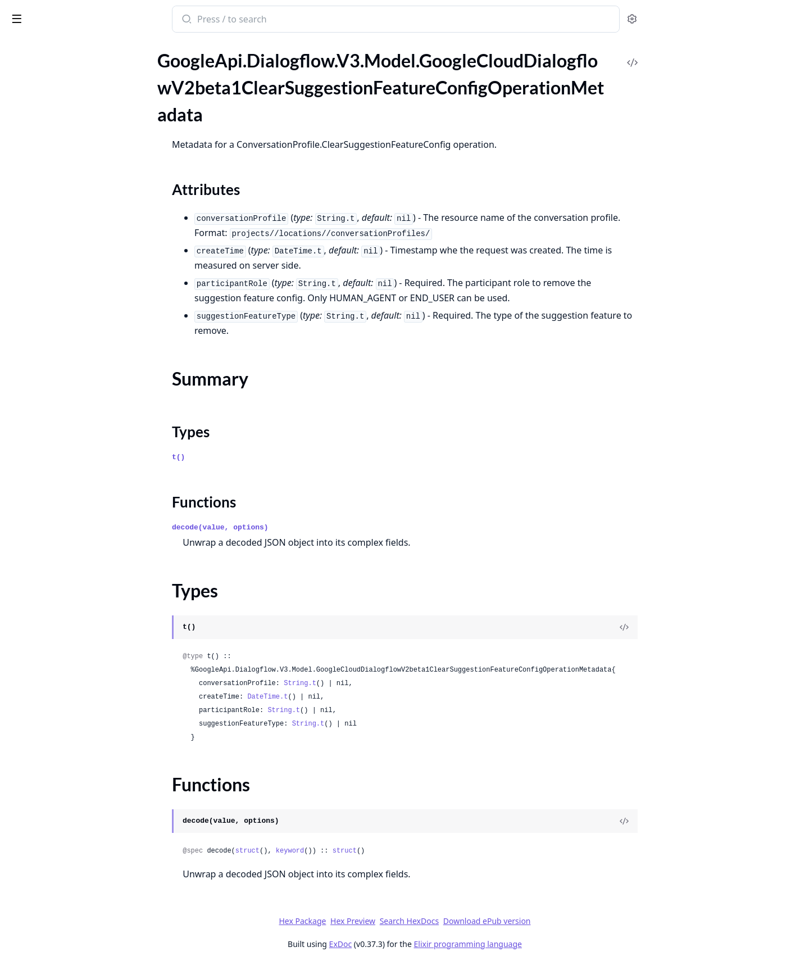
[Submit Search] (270, 20)
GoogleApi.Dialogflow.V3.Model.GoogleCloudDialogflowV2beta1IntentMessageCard (80, 609)
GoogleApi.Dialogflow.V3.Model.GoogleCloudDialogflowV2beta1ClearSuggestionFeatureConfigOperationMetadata (80, 88)
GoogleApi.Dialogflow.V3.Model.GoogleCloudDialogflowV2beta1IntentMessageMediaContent (80, 745)
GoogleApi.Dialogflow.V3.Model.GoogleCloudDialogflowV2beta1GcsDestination (80, 335)
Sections (36, 108)
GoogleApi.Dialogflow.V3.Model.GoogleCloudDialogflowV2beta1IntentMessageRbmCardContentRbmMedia (80, 806)
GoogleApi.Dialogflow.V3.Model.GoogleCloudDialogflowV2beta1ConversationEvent (80, 184)
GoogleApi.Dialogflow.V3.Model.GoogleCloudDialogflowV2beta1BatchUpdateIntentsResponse (80, 73)
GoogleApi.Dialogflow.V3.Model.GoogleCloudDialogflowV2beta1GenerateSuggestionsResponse (80, 351)
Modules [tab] (67, 48)
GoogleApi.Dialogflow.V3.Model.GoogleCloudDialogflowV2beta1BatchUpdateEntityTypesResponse (80, 58)
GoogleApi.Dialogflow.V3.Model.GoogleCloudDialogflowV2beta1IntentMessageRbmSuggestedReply (80, 912)
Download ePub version (571, 921)
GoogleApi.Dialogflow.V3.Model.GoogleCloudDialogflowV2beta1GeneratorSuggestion (80, 381)
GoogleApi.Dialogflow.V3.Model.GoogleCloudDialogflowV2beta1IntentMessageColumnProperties (80, 669)
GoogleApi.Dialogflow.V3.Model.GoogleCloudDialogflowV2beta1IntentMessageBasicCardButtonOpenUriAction (80, 548)
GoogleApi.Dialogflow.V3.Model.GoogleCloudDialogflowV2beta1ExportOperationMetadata (80, 290)
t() (262, 457)
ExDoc (424, 944)
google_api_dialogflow (61, 13)
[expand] (157, 60)
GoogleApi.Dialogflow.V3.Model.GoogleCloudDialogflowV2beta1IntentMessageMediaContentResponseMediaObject (80, 760)
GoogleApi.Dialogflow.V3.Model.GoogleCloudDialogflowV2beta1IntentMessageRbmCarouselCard (80, 821)
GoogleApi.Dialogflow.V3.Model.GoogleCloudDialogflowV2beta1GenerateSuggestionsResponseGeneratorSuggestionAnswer (80, 366)
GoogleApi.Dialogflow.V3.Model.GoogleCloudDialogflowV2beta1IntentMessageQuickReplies (80, 776)
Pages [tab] (20, 48)
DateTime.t (351, 697)
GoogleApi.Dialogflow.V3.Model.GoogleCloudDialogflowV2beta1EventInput (80, 260)
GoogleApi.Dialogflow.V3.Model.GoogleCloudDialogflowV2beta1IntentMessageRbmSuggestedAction (80, 851)
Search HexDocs (492, 921)
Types (31, 135)
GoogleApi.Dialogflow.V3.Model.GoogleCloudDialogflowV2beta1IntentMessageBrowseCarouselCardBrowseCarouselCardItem (80, 578)
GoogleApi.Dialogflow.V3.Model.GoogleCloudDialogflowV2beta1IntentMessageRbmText (80, 942)
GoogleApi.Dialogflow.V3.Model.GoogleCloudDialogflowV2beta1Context (80, 169)
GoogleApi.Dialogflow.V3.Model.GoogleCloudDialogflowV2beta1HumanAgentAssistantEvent (80, 411)
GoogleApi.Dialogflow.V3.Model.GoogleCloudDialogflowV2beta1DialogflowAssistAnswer (80, 199)
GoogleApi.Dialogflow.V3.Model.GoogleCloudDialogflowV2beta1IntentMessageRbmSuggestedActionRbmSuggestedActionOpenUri (80, 882)
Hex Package (386, 921)
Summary (38, 121)
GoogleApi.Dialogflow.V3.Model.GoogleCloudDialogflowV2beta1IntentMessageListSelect (80, 715)
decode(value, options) (304, 527)
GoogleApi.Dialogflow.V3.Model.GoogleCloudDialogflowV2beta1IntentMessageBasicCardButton (80, 533)
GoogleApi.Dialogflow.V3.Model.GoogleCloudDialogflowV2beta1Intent (80, 472)
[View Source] (708, 627)
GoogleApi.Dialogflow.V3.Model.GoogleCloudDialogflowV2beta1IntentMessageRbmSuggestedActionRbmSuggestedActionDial (80, 867)
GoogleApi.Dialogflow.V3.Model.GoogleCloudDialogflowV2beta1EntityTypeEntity (80, 244)
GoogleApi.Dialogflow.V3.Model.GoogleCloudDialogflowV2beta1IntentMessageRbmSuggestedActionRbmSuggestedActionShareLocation (80, 897)
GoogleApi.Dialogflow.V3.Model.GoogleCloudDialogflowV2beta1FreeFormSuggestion (80, 320)
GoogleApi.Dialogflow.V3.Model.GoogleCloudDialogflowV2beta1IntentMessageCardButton (80, 624)
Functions (39, 148)
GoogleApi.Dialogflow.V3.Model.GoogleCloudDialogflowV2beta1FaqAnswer (80, 305)
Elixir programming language (552, 944)
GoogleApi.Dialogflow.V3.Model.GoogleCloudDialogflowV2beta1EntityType (80, 229)
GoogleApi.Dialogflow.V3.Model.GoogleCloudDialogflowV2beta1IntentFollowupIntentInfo (80, 487)
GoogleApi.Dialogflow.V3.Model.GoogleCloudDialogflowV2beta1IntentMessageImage (80, 684)
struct (331, 851)
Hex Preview (437, 921)
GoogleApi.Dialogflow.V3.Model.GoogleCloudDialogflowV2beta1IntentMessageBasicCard (80, 518)
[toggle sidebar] (154, 18)
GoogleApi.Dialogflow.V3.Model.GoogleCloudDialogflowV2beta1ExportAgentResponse (80, 275)
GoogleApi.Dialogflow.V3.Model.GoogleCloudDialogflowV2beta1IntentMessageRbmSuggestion (80, 927)
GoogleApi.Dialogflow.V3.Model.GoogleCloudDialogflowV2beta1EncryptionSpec (80, 214)
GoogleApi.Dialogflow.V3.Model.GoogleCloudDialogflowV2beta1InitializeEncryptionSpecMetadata (80, 442)
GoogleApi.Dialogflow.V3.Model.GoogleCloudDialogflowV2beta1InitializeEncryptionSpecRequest (80, 457)
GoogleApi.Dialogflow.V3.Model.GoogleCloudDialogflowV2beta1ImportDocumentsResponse (80, 427)
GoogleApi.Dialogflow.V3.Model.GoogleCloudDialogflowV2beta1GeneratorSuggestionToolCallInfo (80, 396)
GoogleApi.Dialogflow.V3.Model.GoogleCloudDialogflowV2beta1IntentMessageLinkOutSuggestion (80, 700)
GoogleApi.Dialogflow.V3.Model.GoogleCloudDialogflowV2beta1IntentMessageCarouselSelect (80, 639)
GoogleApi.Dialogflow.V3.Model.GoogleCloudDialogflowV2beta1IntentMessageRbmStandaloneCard (80, 836)
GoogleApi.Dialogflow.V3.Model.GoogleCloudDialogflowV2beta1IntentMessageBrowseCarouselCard (80, 563)
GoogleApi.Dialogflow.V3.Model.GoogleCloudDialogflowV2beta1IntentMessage (80, 502)
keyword (374, 851)
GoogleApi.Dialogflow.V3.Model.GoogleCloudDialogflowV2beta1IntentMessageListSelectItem (80, 730)
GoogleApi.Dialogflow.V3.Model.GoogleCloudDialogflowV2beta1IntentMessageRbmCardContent (80, 791)
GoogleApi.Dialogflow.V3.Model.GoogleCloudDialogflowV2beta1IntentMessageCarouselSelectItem (80, 654)
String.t (384, 683)
